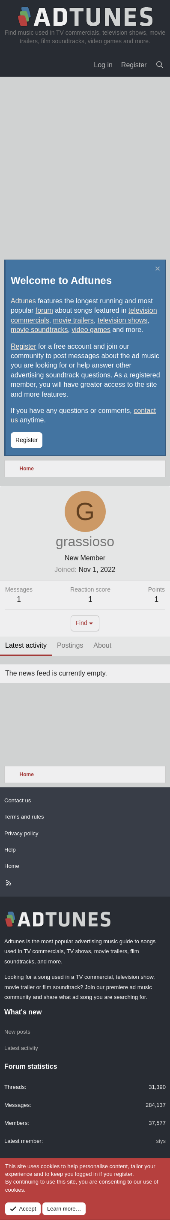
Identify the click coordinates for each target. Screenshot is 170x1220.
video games (91, 329)
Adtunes (23, 301)
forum (44, 310)
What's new (23, 1012)
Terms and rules (24, 816)
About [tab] (102, 645)
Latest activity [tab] (26, 645)
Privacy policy (21, 833)
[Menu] (13, 65)
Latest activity (21, 1048)
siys (161, 1141)
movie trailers (73, 320)
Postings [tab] (70, 645)
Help (10, 849)
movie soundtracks (39, 329)
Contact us (17, 800)
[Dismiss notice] (156, 269)
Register (23, 346)
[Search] (159, 65)
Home (11, 866)
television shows (123, 320)
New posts (17, 1032)
